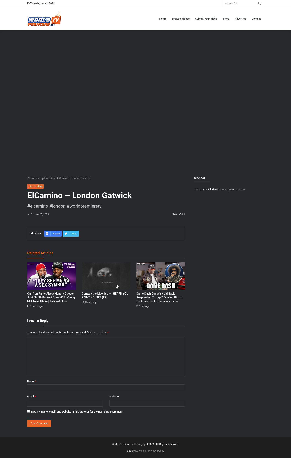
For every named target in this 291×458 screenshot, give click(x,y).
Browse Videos (181, 18)
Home (162, 18)
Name (31, 381)
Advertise (240, 18)
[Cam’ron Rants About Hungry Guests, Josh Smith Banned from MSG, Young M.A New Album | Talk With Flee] (51, 276)
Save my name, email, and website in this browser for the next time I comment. (77, 411)
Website (114, 396)
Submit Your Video (206, 18)
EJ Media (140, 450)
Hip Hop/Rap (47, 178)
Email (31, 396)
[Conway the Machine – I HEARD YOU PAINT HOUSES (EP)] (106, 276)
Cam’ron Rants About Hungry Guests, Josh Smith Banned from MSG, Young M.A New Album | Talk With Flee (51, 297)
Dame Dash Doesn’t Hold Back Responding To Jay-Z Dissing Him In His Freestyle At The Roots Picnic (159, 297)
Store (226, 18)
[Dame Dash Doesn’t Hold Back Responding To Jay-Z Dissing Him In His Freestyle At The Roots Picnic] (160, 276)
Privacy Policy (156, 450)
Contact (256, 18)
